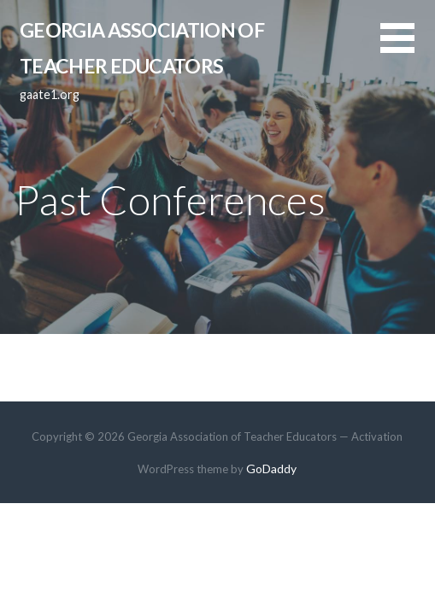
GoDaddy (271, 468)
